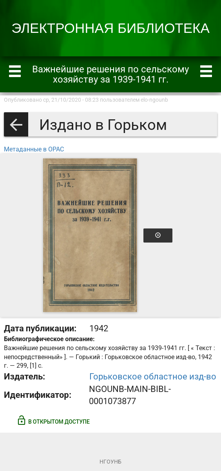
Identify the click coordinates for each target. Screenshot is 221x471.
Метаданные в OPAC (34, 149)
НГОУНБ (110, 461)
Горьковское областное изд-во (152, 376)
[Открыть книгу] (90, 235)
